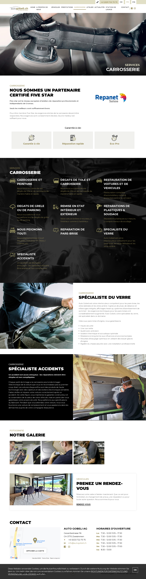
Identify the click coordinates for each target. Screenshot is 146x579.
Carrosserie (79, 7)
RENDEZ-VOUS (83, 504)
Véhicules (55, 7)
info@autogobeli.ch (77, 543)
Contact (125, 7)
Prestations (67, 7)
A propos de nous (42, 8)
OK (135, 570)
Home (32, 7)
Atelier (90, 7)
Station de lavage (111, 8)
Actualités (100, 7)
